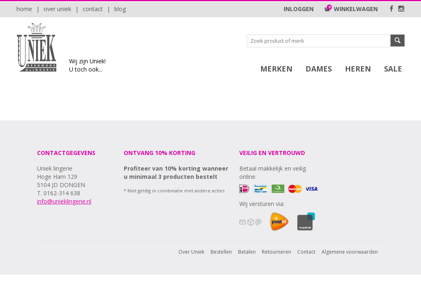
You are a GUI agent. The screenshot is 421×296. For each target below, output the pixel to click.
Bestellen (221, 251)
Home (24, 9)
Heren (358, 69)
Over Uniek (57, 9)
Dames (318, 69)
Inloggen (299, 9)
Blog (120, 9)
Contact (93, 9)
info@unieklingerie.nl (64, 201)
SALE (393, 69)
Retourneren (276, 251)
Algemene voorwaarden (350, 251)
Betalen (247, 251)
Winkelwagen (351, 9)
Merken (276, 69)
